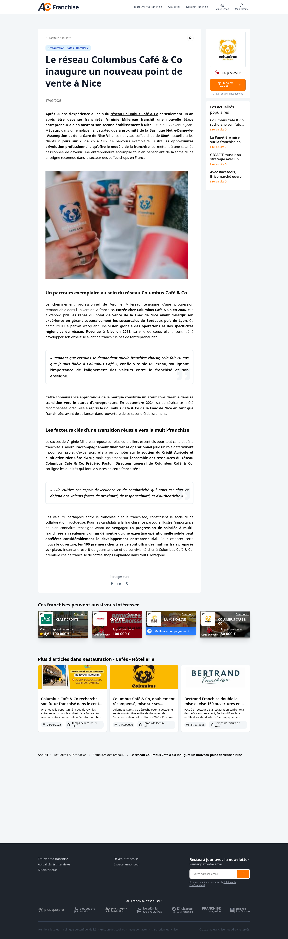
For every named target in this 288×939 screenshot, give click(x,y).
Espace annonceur (127, 864)
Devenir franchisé (126, 859)
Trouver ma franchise (53, 859)
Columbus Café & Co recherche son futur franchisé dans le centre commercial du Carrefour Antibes (72, 703)
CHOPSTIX (117, 619)
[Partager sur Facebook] (112, 583)
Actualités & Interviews (70, 755)
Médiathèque (47, 870)
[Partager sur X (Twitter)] (127, 583)
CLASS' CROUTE (67, 619)
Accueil (43, 755)
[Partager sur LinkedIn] (119, 583)
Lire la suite (218, 129)
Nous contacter (138, 929)
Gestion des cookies (112, 929)
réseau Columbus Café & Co (134, 114)
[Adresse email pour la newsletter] (212, 874)
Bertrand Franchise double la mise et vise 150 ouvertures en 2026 (212, 703)
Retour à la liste (58, 38)
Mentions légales (48, 929)
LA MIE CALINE (175, 619)
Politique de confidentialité (79, 929)
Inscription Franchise (165, 929)
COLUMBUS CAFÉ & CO (232, 621)
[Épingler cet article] (190, 38)
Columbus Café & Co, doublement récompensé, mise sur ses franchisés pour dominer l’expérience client (144, 706)
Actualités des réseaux (108, 755)
